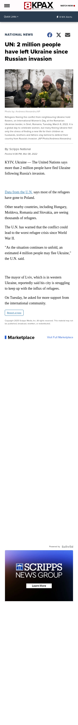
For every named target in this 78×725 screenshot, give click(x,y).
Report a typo (14, 313)
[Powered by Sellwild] (67, 546)
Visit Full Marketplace (60, 337)
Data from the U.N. (19, 192)
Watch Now (67, 5)
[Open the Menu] (6, 5)
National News (19, 34)
